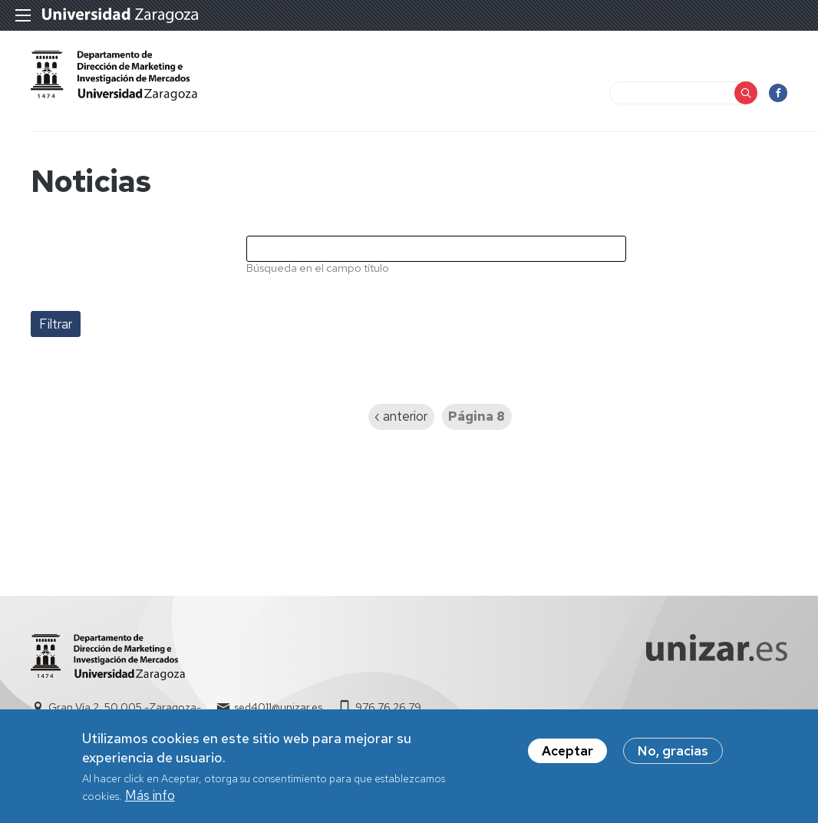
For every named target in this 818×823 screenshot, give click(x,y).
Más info (150, 802)
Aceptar (567, 757)
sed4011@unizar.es (278, 707)
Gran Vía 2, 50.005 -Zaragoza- (124, 707)
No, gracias (673, 757)
